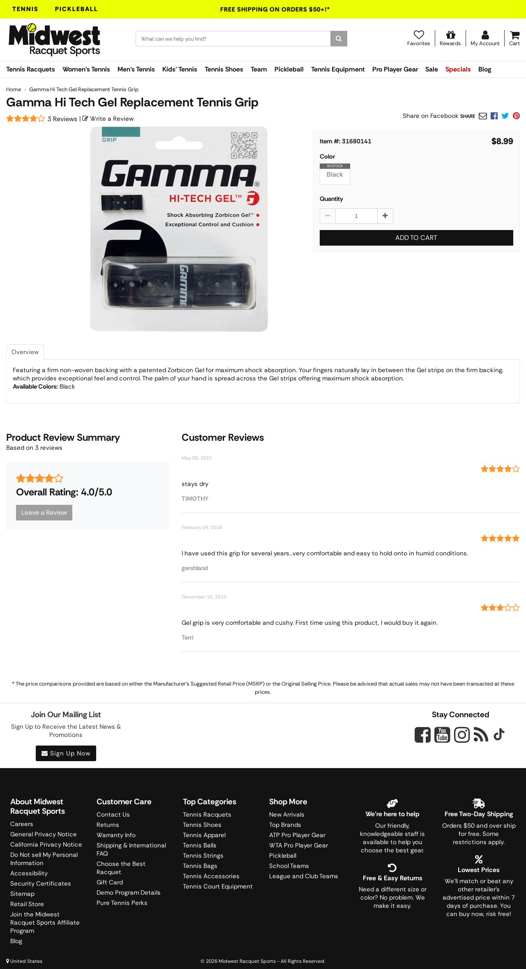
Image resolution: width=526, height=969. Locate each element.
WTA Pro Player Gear (298, 845)
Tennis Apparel (204, 835)
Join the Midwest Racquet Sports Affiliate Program (45, 922)
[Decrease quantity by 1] (328, 216)
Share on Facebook (431, 116)
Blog (484, 69)
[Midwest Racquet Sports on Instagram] (462, 734)
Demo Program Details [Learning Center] (129, 892)
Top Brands (285, 825)
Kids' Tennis (179, 69)
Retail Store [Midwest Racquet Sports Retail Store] (27, 904)
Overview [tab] (25, 352)
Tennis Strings (203, 856)
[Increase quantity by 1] (385, 216)
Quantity (331, 199)
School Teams (289, 866)
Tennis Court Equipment (218, 886)
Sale (431, 69)
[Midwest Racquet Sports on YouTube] (442, 734)
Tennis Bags (200, 866)
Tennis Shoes (224, 69)
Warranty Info (116, 835)
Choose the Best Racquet (121, 868)
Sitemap (22, 894)
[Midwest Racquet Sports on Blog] (481, 734)
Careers (21, 824)
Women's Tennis (86, 69)
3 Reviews (62, 119)
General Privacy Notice (43, 834)
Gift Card (110, 882)
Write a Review (108, 119)
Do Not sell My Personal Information (44, 859)
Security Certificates (40, 883)
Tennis (25, 9)
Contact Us (113, 814)
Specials (458, 69)
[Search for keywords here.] (233, 38)
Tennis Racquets (30, 69)
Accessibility (29, 873)
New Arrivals (287, 814)
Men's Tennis (136, 69)
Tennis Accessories (211, 876)
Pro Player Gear (395, 69)
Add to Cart (416, 237)
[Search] (338, 38)
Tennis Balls (200, 845)
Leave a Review (44, 512)
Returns (108, 825)
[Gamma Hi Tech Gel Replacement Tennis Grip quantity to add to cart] (356, 216)
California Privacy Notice (46, 844)
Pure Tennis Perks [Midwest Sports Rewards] (122, 903)
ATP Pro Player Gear (297, 835)
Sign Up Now (66, 753)
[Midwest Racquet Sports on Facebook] (423, 739)
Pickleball (76, 9)
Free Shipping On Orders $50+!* (275, 9)
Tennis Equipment (338, 69)
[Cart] (514, 38)
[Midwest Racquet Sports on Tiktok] (499, 735)
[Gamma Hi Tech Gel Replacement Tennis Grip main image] (179, 229)
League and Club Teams (303, 876)
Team (259, 69)
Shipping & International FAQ (131, 849)
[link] (516, 116)
